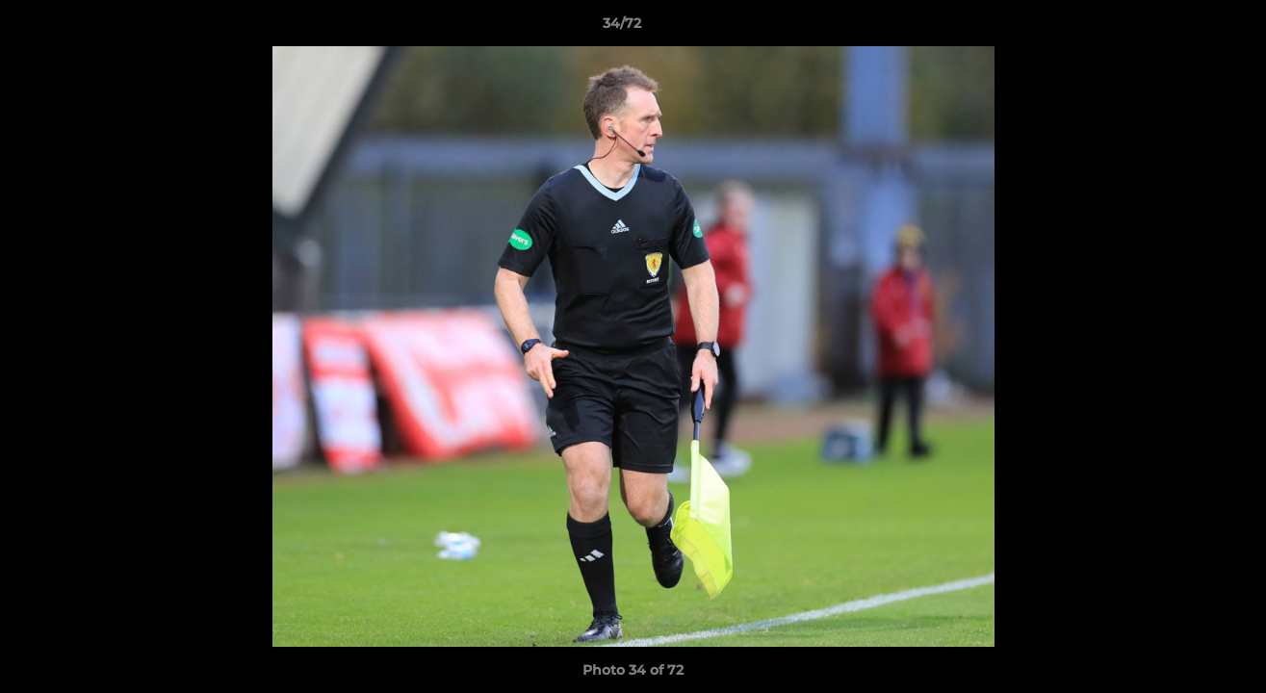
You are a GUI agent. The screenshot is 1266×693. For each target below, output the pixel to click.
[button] (1185, 28)
